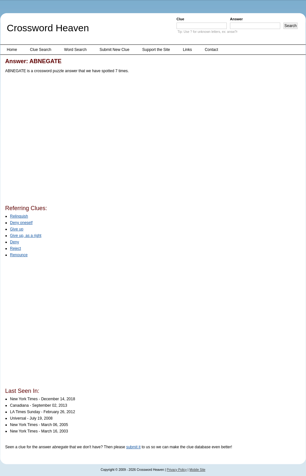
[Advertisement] (60, 140)
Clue (180, 19)
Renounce (19, 255)
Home (12, 49)
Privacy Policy (177, 469)
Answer (236, 19)
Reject (15, 248)
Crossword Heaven (48, 28)
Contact (211, 49)
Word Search (75, 49)
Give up (16, 229)
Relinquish (19, 216)
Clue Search (40, 49)
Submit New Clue (114, 49)
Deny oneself (21, 222)
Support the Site (156, 49)
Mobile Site (197, 469)
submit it (133, 447)
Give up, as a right (25, 235)
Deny (14, 242)
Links (187, 49)
